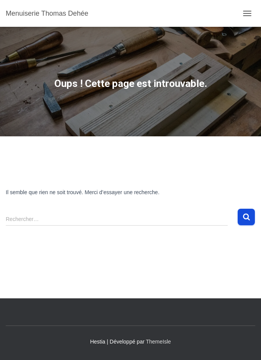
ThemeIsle (158, 342)
